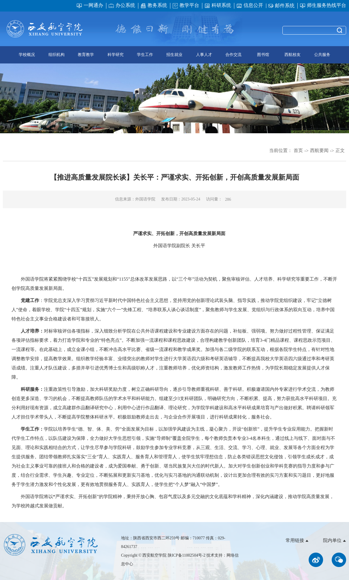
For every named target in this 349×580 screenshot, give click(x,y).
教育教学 (86, 54)
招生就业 (174, 54)
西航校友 (292, 54)
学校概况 (27, 54)
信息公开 (249, 6)
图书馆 (263, 54)
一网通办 (89, 6)
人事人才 (204, 54)
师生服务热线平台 (323, 6)
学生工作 (145, 54)
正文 (340, 150)
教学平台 (185, 6)
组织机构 (56, 54)
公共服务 (322, 54)
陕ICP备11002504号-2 (187, 555)
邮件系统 (281, 5)
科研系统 (217, 6)
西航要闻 (319, 150)
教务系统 (153, 6)
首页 (298, 150)
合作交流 (233, 54)
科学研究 (115, 54)
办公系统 (121, 6)
